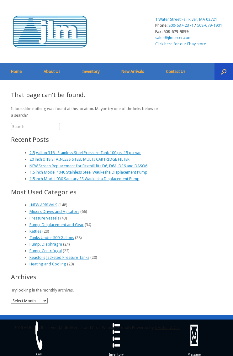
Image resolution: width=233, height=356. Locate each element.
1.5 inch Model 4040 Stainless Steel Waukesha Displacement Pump (88, 172)
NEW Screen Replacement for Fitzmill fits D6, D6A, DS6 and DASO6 (88, 166)
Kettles (35, 231)
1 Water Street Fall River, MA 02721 (186, 19)
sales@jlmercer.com (173, 37)
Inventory (90, 71)
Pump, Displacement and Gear (56, 224)
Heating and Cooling (47, 264)
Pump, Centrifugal (45, 250)
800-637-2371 (180, 25)
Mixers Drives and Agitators (54, 211)
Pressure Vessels (44, 218)
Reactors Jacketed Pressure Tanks (59, 257)
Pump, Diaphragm (45, 244)
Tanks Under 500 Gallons (51, 237)
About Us (52, 71)
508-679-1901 (209, 25)
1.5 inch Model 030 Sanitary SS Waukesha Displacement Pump (84, 178)
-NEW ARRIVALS (43, 205)
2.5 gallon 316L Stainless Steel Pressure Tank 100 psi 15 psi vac (85, 152)
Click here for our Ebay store (180, 44)
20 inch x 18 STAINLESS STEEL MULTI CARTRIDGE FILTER (79, 159)
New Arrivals (132, 71)
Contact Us (175, 71)
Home (16, 71)
